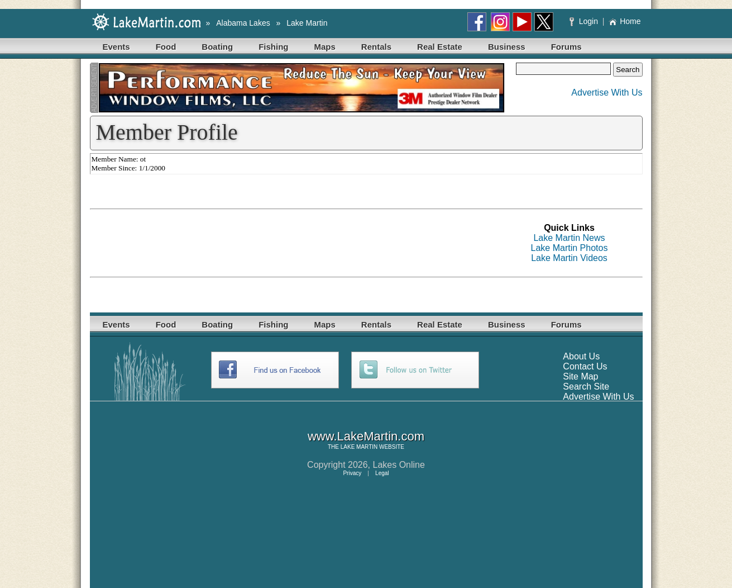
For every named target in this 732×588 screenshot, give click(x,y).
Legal (382, 473)
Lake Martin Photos (569, 248)
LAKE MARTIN (359, 447)
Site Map (580, 376)
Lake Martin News (569, 238)
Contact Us (585, 366)
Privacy (352, 473)
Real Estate (439, 46)
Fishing (273, 46)
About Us (581, 356)
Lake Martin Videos (569, 258)
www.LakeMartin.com (366, 436)
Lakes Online (399, 465)
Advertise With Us (606, 92)
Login (585, 21)
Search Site (586, 386)
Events (116, 46)
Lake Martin (306, 22)
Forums (566, 46)
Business (506, 46)
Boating (217, 46)
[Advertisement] (293, 243)
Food (166, 46)
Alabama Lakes (243, 22)
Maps (325, 46)
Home (624, 21)
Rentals (376, 46)
